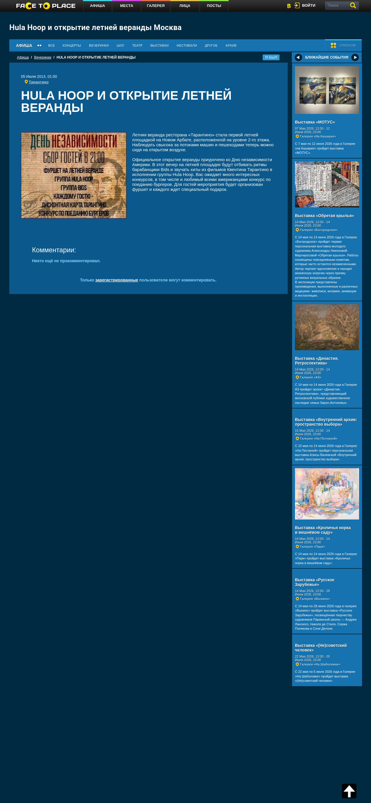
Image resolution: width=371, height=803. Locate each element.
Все (51, 45)
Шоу (120, 45)
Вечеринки (99, 45)
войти (308, 5)
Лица (184, 5)
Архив (230, 45)
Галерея (156, 5)
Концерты (72, 45)
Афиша (97, 5)
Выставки (159, 45)
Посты (214, 5)
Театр (137, 45)
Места (126, 5)
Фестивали (186, 45)
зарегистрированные (116, 280)
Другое (211, 45)
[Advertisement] (148, 124)
